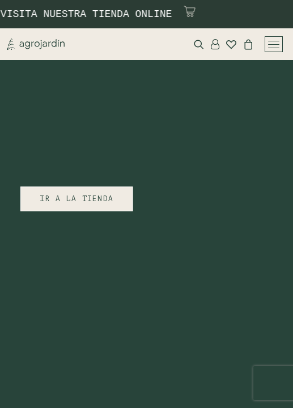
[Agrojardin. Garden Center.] (36, 44)
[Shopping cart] (244, 44)
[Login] (211, 44)
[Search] (195, 44)
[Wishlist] (227, 44)
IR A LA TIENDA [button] (76, 199)
